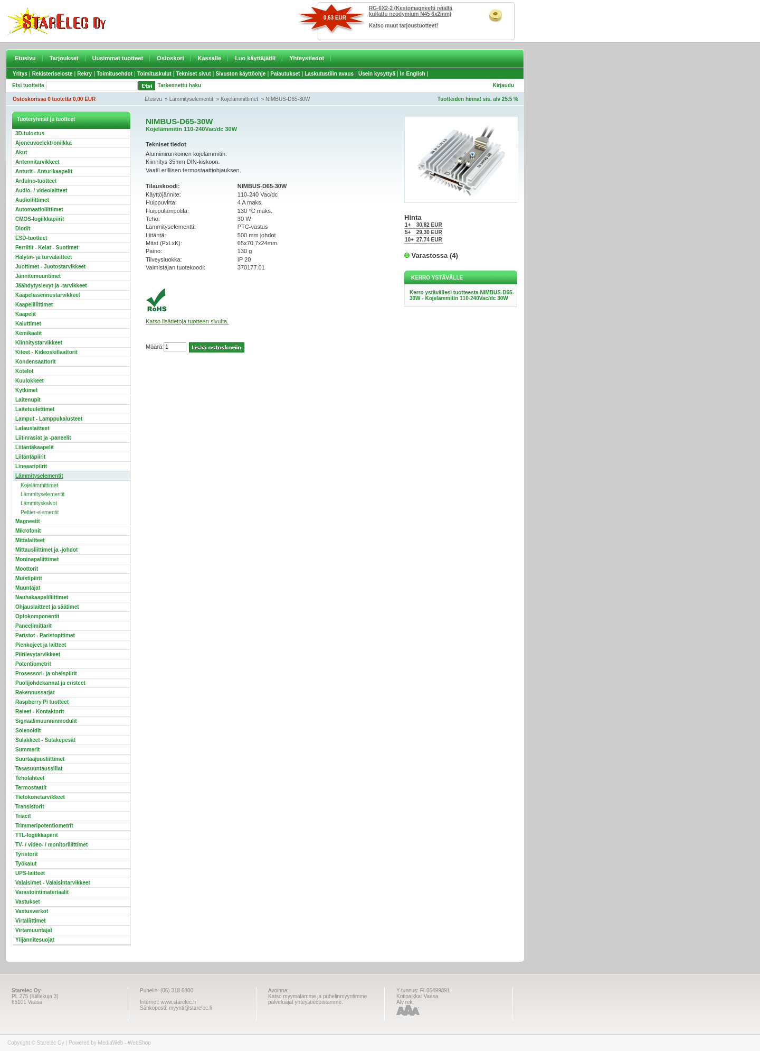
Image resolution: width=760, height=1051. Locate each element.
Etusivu (25, 58)
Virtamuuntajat (33, 930)
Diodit (22, 228)
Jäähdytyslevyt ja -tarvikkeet (51, 286)
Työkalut (25, 864)
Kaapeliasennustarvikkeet (47, 295)
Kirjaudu (503, 85)
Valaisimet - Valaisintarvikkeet (52, 883)
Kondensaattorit (35, 362)
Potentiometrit (33, 664)
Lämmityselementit (191, 99)
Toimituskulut (154, 74)
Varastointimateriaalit (42, 892)
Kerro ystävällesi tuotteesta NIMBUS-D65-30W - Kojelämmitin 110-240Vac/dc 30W (462, 295)
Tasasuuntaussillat (38, 768)
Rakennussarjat (34, 692)
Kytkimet (26, 390)
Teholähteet (29, 778)
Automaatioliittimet (39, 209)
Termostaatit (30, 787)
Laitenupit (28, 400)
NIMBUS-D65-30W (287, 99)
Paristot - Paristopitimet (45, 635)
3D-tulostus (29, 133)
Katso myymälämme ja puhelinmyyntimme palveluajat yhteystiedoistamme (317, 999)
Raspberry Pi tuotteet (42, 702)
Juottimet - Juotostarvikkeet (50, 266)
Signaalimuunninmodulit (46, 721)
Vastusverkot (31, 911)
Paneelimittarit (33, 626)
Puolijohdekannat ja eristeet (50, 683)
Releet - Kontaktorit (39, 711)
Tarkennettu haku (180, 85)
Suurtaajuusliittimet (39, 759)
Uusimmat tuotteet (118, 58)
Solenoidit (28, 730)
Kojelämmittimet (239, 99)
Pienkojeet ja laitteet (40, 645)
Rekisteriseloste (52, 74)
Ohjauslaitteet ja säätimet (47, 607)
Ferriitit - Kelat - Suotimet (46, 247)
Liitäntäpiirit (30, 457)
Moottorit (26, 569)
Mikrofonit (28, 531)
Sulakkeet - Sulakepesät (45, 740)
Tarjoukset (64, 58)
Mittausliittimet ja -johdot (46, 550)
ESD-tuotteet (31, 238)
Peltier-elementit (40, 512)
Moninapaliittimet (37, 559)
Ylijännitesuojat (34, 940)
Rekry (84, 74)
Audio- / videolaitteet (41, 190)
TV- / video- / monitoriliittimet (51, 845)
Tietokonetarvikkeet (40, 797)
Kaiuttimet (28, 324)
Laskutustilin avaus (329, 74)
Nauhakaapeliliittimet (41, 597)
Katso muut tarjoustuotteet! (403, 26)
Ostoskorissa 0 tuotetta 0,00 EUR (54, 99)
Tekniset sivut (193, 74)
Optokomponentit (37, 616)
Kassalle (209, 58)
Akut (21, 152)
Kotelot (24, 371)
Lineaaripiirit (31, 466)
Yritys (20, 74)
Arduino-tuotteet (35, 181)
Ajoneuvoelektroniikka (43, 143)
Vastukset (27, 902)
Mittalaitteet (30, 540)
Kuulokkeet (29, 381)
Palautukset (285, 74)
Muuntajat (27, 588)
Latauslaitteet (32, 428)
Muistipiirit (28, 578)
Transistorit (29, 807)
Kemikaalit (28, 333)
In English (412, 74)
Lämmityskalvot (39, 503)
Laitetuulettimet (34, 409)
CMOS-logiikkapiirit (39, 219)
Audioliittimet (32, 200)
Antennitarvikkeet (37, 162)
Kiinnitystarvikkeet (38, 343)
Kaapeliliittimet (34, 305)
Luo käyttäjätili (255, 58)
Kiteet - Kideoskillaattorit (46, 352)
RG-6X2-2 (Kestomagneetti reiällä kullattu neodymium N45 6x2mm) (410, 11)
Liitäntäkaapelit (34, 447)
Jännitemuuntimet (38, 276)
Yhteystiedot (306, 58)
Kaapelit (25, 314)
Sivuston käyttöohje (240, 74)
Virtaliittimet (30, 921)
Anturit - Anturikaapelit (43, 171)
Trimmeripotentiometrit (44, 826)
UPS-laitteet (30, 873)
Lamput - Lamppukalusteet (48, 419)
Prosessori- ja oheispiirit (46, 673)
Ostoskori (170, 58)
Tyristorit (26, 854)
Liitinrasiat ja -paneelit (43, 438)
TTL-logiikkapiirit (36, 835)
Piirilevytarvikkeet (37, 654)
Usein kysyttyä (376, 74)
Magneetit (27, 521)
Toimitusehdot (114, 74)
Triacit (23, 816)
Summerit (27, 749)
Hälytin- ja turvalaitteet (43, 257)
